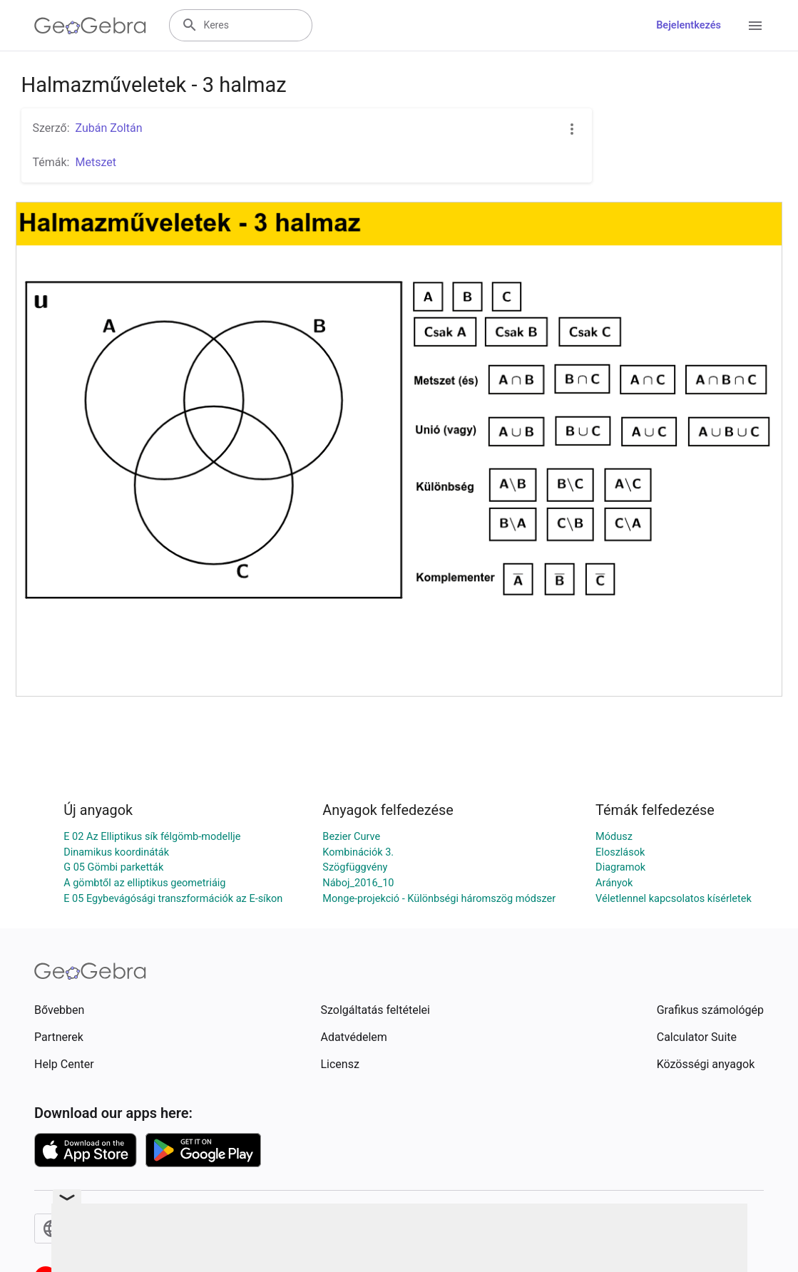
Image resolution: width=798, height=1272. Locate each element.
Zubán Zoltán (109, 128)
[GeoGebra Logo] (90, 25)
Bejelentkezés (688, 25)
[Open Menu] (755, 25)
